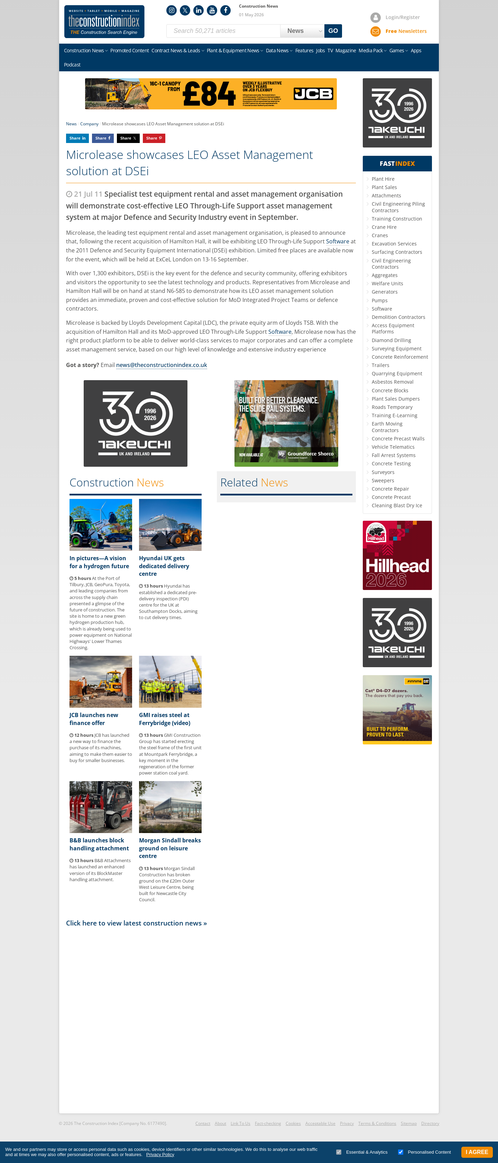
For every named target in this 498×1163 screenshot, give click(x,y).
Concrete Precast (391, 497)
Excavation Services (394, 243)
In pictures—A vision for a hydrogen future (99, 562)
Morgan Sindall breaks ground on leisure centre (170, 848)
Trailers (380, 365)
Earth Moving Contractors (387, 426)
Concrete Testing (391, 463)
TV (330, 50)
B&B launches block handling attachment (99, 844)
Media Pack (370, 50)
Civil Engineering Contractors (391, 263)
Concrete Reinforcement (400, 357)
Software (337, 241)
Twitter (185, 10)
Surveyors (383, 472)
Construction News (84, 50)
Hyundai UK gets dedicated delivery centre (164, 566)
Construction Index (104, 21)
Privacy (347, 1123)
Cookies (293, 1123)
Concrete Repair (390, 488)
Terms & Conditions (377, 1123)
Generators (385, 291)
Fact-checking (268, 1123)
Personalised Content (424, 1152)
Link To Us (240, 1123)
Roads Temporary (392, 407)
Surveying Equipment (397, 348)
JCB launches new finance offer (94, 718)
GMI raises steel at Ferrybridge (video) (164, 718)
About (220, 1123)
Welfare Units (387, 283)
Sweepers (383, 480)
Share (75, 138)
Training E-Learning (394, 415)
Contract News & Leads (175, 50)
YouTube (212, 10)
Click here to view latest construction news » (136, 923)
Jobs (320, 50)
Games (396, 50)
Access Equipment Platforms (393, 328)
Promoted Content (129, 50)
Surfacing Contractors (397, 252)
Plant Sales (384, 187)
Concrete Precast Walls (398, 438)
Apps (416, 50)
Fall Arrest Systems (394, 455)
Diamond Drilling (391, 340)
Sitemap (409, 1123)
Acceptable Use (320, 1123)
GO (333, 30)
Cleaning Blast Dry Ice (397, 505)
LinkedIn (198, 10)
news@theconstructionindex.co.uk (161, 365)
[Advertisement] (211, 1020)
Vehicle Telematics (393, 447)
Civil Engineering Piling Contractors (398, 206)
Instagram (171, 10)
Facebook (225, 10)
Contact (202, 1123)
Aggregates (385, 275)
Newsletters (406, 31)
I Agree (477, 1152)
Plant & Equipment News (233, 50)
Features (304, 50)
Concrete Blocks (390, 390)
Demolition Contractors (398, 317)
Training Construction (397, 218)
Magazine (345, 50)
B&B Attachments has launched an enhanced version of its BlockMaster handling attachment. (100, 870)
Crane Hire (384, 227)
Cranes (380, 235)
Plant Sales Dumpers (396, 398)
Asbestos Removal (393, 381)
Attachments (386, 195)
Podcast (72, 64)
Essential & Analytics (362, 1152)
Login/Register (403, 17)
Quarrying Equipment (397, 373)
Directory (430, 1123)
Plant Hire (383, 179)
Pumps (380, 300)
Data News (277, 50)
